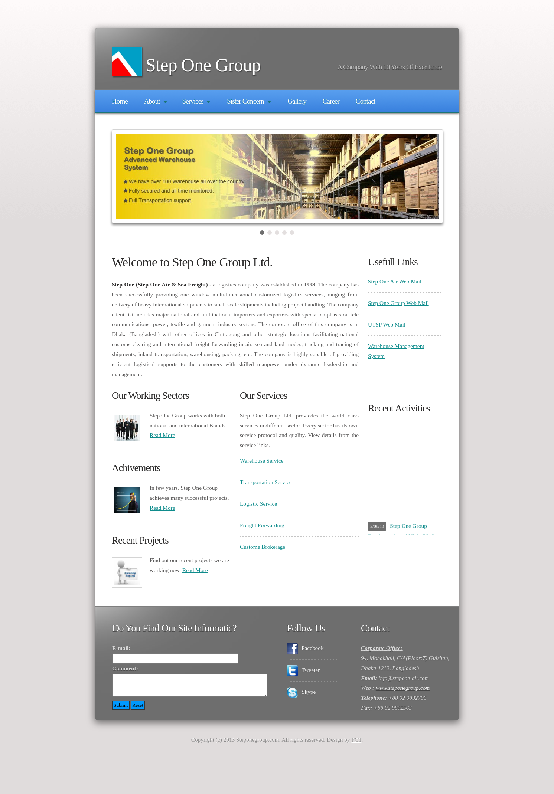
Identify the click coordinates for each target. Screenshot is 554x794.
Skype (307, 692)
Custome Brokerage (262, 547)
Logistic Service (258, 504)
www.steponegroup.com (403, 688)
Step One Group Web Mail (398, 303)
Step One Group (203, 65)
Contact (365, 101)
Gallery (296, 101)
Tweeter (309, 670)
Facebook (311, 648)
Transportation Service (266, 482)
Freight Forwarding (262, 525)
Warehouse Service (262, 460)
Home (120, 101)
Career (331, 101)
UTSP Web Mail (386, 324)
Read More (162, 435)
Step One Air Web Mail (394, 281)
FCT (356, 744)
